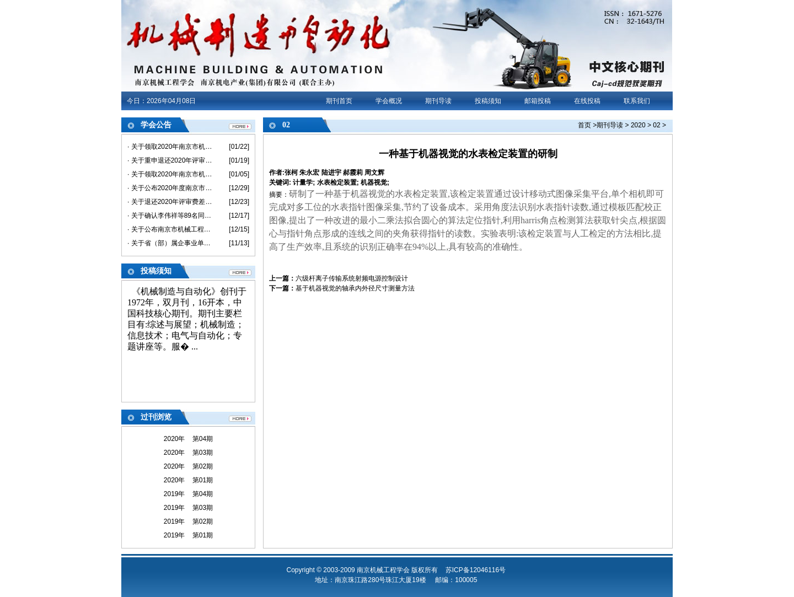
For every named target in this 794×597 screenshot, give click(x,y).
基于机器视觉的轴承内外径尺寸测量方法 (355, 288)
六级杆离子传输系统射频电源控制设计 (352, 278)
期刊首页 (339, 101)
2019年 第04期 (188, 494)
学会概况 (388, 101)
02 (656, 125)
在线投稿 (587, 101)
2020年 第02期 (188, 466)
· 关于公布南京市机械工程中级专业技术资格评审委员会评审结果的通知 (170, 229)
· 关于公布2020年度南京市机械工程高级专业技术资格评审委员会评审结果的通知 (170, 188)
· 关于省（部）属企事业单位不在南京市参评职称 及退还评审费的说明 (170, 243)
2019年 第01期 (188, 535)
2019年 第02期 (188, 521)
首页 (584, 125)
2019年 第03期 (188, 508)
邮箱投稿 (537, 101)
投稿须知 (488, 101)
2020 (638, 125)
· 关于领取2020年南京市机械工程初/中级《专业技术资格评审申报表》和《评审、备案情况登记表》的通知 (170, 174)
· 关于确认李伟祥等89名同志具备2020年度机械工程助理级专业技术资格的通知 (170, 215)
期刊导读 (438, 101)
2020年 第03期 (188, 452)
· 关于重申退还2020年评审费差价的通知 (170, 160)
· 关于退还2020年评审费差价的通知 (170, 202)
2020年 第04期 (188, 439)
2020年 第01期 (188, 480)
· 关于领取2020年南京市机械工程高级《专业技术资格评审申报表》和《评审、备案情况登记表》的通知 (170, 146)
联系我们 (637, 101)
